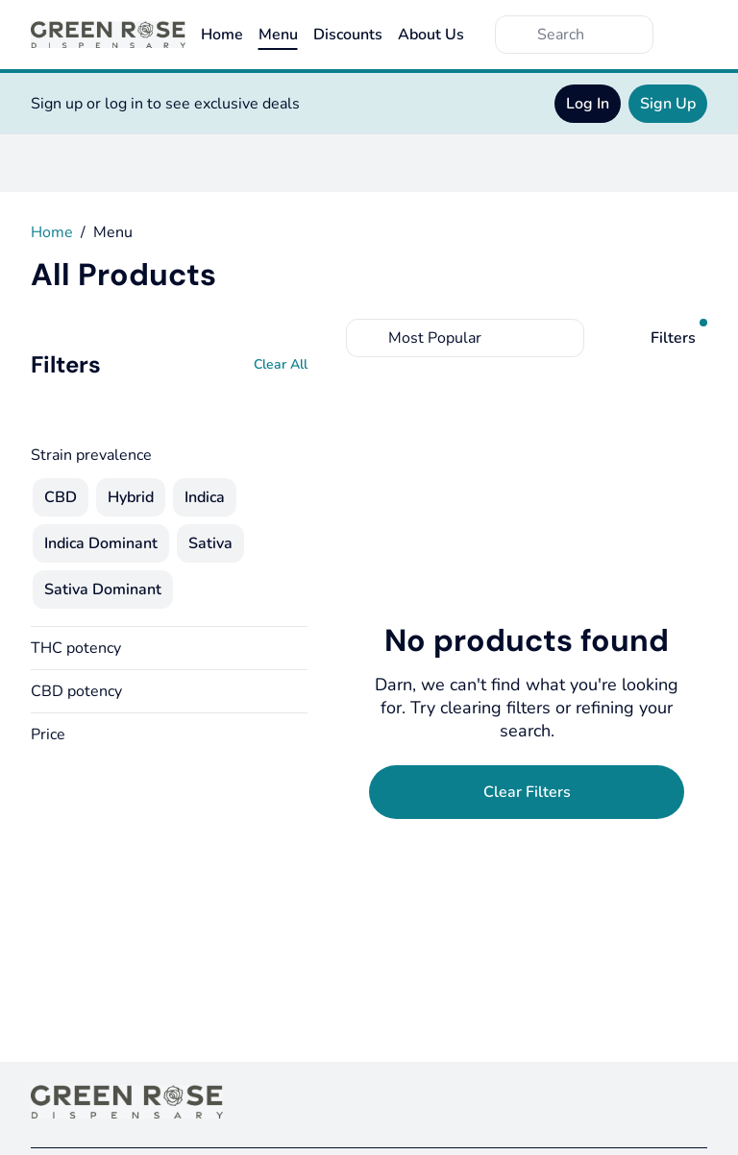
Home (222, 34)
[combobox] (465, 338)
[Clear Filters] (526, 792)
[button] (169, 648)
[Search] (590, 34)
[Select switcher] (565, 338)
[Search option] (465, 337)
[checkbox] (60, 497)
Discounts (347, 34)
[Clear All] (281, 364)
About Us (431, 34)
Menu (278, 34)
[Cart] (688, 34)
